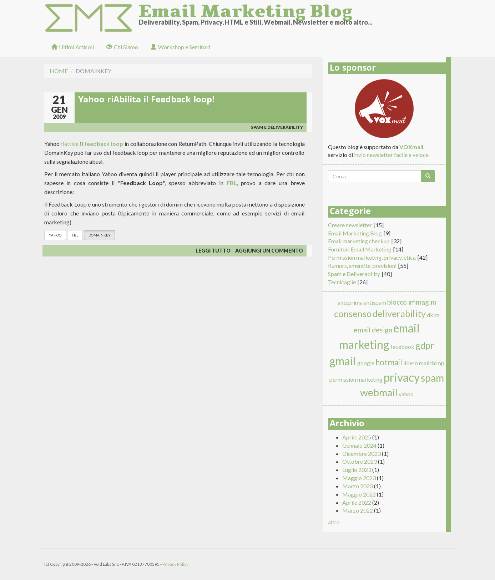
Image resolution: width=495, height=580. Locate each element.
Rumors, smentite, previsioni (362, 265)
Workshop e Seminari (180, 47)
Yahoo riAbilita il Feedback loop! (146, 100)
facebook (402, 346)
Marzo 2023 (357, 486)
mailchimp (431, 363)
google (365, 363)
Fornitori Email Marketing (360, 249)
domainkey (100, 235)
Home (59, 70)
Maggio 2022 (359, 494)
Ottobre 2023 (359, 461)
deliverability (399, 313)
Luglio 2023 (356, 469)
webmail (379, 392)
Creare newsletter (350, 225)
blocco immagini (411, 302)
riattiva (70, 143)
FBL (232, 182)
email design (373, 330)
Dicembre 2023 (361, 453)
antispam (375, 302)
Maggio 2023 (359, 477)
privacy (402, 377)
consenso (353, 313)
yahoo (55, 235)
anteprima (350, 302)
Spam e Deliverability (277, 127)
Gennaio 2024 (359, 445)
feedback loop (103, 143)
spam (432, 378)
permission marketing (356, 379)
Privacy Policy (175, 564)
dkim (433, 314)
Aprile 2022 (356, 502)
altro (334, 522)
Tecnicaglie (342, 282)
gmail (342, 361)
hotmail (388, 362)
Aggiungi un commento (269, 251)
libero (410, 363)
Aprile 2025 (356, 437)
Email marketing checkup (359, 241)
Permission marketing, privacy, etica (372, 257)
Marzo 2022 (357, 510)
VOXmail (411, 146)
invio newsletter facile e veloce (391, 154)
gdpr (424, 345)
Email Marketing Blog (245, 9)
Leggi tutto (213, 251)
